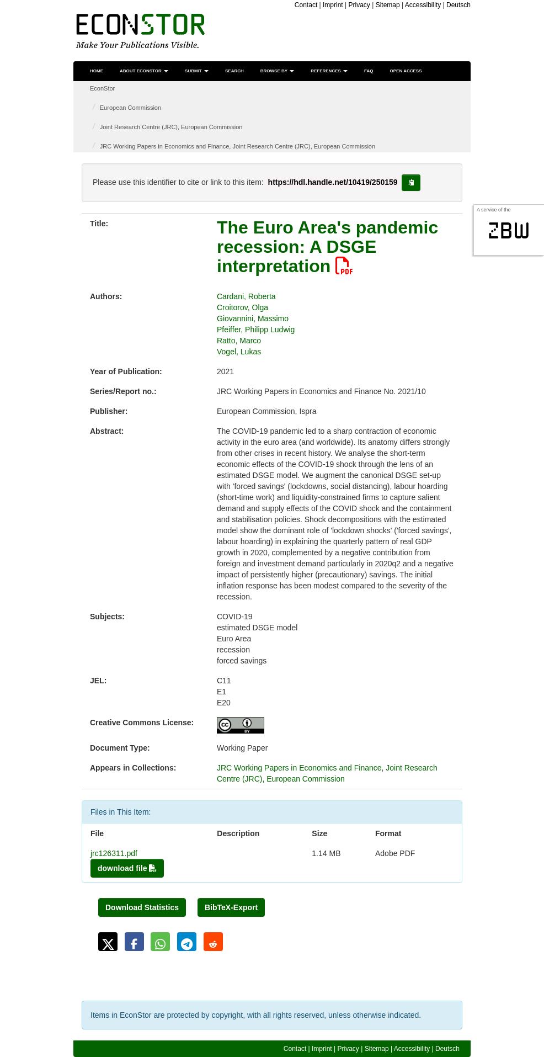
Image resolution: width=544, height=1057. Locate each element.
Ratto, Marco (239, 340)
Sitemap (388, 5)
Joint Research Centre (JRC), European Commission (171, 127)
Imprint (333, 5)
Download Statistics (142, 907)
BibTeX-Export (231, 907)
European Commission (130, 107)
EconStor (102, 88)
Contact (306, 5)
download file (127, 868)
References (329, 70)
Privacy (359, 5)
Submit (197, 70)
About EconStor (144, 70)
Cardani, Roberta (246, 296)
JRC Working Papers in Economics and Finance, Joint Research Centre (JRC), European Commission (237, 146)
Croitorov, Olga (242, 307)
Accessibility (423, 5)
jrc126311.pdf (113, 853)
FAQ (368, 70)
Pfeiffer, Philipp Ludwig (256, 329)
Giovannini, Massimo (253, 318)
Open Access (406, 70)
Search (234, 70)
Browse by (277, 70)
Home (96, 70)
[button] (108, 941)
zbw (509, 231)
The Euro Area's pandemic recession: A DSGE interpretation (327, 246)
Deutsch (458, 5)
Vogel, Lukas (239, 351)
